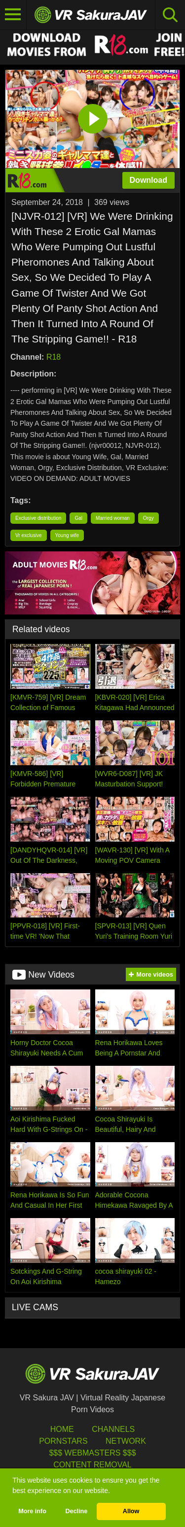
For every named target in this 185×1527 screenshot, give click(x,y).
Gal (78, 518)
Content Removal (92, 1464)
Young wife (67, 535)
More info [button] (32, 1511)
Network (126, 1441)
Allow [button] (131, 1511)
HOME (62, 1429)
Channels (113, 1429)
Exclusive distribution (38, 518)
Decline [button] (76, 1511)
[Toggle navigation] (13, 15)
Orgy (148, 518)
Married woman (113, 518)
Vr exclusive (28, 535)
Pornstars (63, 1441)
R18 (53, 357)
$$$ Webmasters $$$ (92, 1453)
